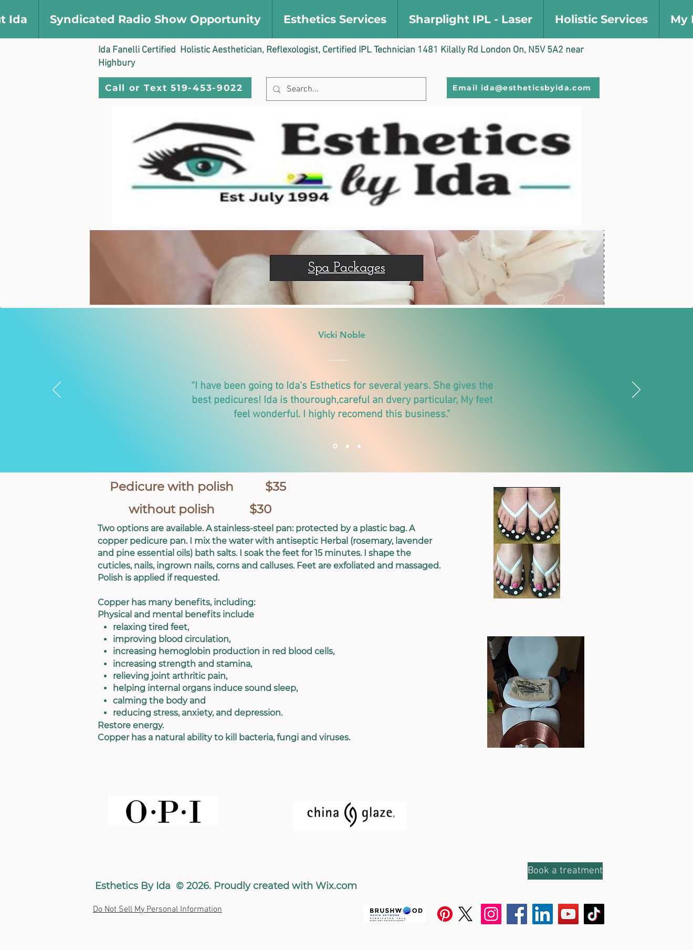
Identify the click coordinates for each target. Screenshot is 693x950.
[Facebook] (517, 914)
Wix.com (336, 886)
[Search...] (345, 89)
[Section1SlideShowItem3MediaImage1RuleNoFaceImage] (359, 446)
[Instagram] (491, 914)
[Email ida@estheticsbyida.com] (523, 87)
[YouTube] (568, 914)
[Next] (636, 390)
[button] (155, 19)
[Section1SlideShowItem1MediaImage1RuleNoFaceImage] (335, 446)
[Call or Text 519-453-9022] (175, 87)
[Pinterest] (445, 914)
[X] (465, 914)
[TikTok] (594, 914)
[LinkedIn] (542, 914)
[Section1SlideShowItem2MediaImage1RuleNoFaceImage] (347, 446)
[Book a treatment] (565, 871)
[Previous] (56, 390)
